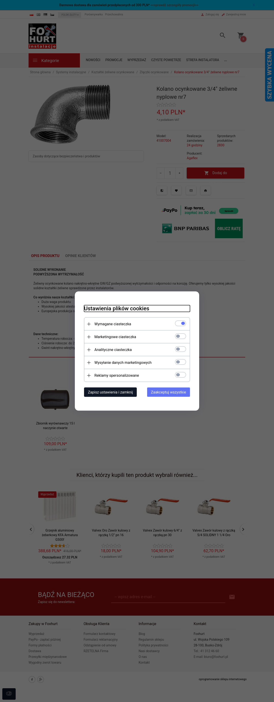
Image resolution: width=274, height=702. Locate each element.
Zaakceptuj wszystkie (168, 392)
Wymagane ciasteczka (112, 324)
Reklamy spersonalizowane (116, 375)
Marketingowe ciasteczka (115, 337)
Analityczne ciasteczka (113, 350)
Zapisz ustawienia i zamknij (110, 392)
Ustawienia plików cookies (116, 308)
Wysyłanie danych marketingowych (123, 362)
